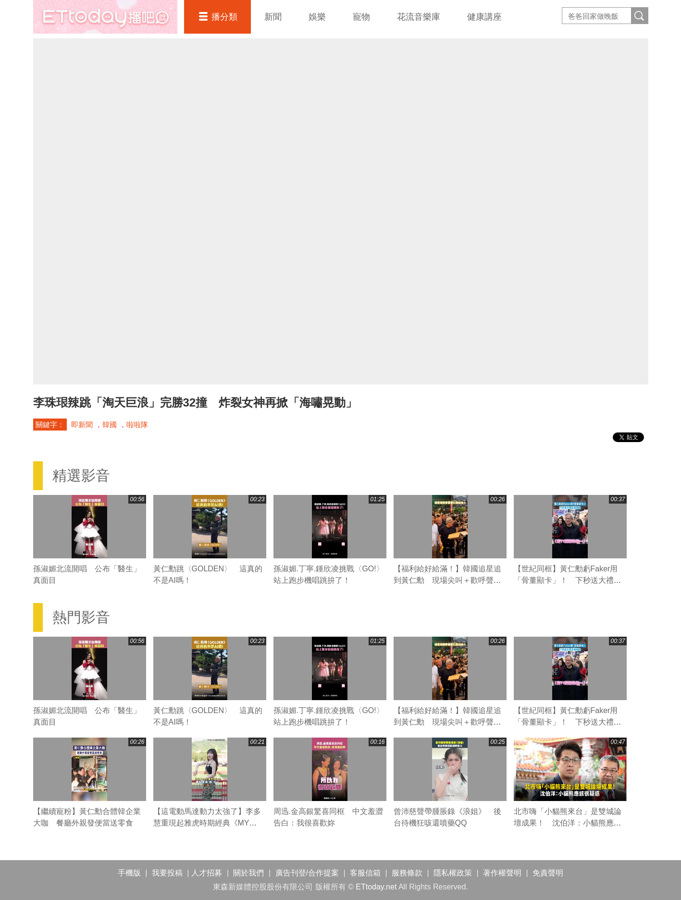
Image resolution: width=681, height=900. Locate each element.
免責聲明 (547, 873)
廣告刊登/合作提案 (307, 873)
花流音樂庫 (418, 17)
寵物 (361, 17)
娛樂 (317, 17)
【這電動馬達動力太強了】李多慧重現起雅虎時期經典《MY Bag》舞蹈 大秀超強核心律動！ (207, 822)
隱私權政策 (452, 873)
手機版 (129, 873)
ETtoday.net (376, 887)
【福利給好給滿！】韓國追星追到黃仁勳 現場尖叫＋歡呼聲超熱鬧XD (447, 580)
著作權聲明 (502, 873)
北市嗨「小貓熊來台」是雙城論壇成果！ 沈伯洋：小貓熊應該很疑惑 (567, 822)
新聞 (273, 17)
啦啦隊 (137, 424)
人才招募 (206, 873)
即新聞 (82, 424)
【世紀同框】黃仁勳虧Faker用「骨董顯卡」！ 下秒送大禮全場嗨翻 (567, 580)
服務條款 (407, 873)
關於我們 (248, 873)
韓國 (109, 424)
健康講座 (484, 17)
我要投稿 (167, 873)
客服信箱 (365, 873)
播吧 (105, 17)
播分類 (224, 17)
